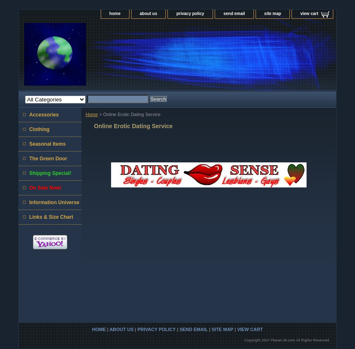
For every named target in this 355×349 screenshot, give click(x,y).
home (115, 13)
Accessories (44, 115)
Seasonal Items (47, 144)
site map (272, 13)
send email (234, 13)
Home (92, 114)
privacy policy (190, 13)
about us (148, 13)
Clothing (39, 129)
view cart (309, 13)
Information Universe (54, 202)
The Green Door (48, 159)
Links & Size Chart (51, 217)
